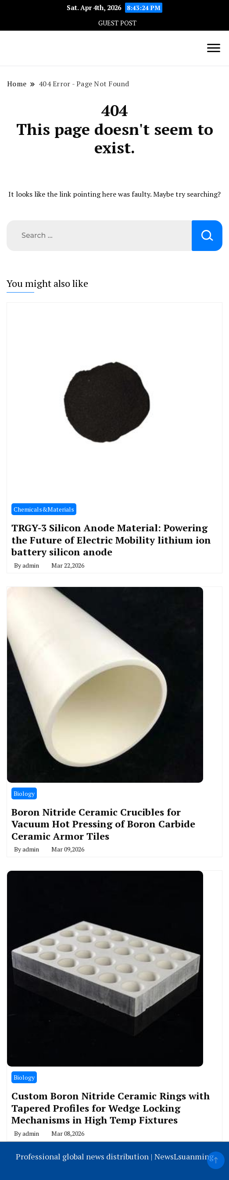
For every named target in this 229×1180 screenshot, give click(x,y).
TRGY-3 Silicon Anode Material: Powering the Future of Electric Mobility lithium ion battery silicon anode (111, 539)
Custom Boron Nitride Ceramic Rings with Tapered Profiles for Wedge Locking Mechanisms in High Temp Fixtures (110, 1107)
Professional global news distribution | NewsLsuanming (115, 1156)
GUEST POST (117, 23)
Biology (24, 793)
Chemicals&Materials (44, 509)
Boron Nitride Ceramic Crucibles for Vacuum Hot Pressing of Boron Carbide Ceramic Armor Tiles (103, 824)
